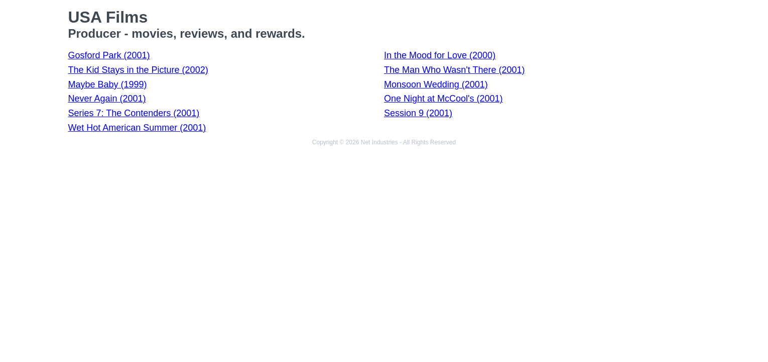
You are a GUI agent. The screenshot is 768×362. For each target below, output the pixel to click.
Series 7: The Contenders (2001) (134, 113)
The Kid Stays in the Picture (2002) (138, 70)
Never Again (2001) (107, 99)
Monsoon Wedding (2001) (436, 84)
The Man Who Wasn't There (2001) (454, 70)
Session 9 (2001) (418, 113)
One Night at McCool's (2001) (443, 99)
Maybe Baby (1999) (107, 84)
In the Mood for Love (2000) (439, 55)
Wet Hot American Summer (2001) (137, 128)
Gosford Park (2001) (109, 55)
